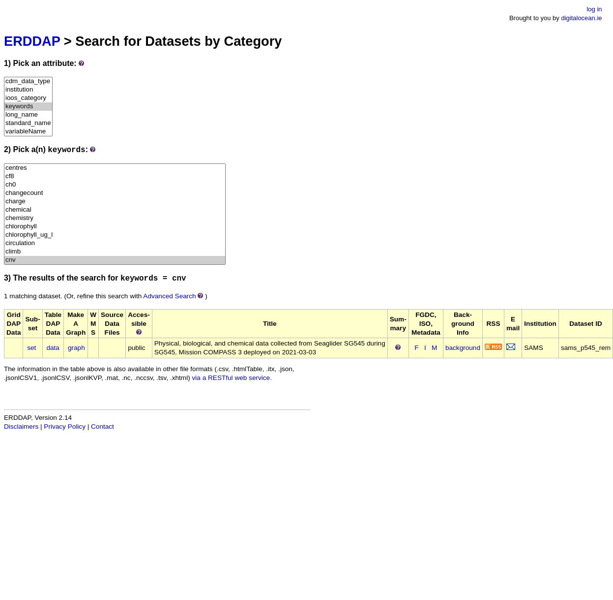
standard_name (28, 123)
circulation (114, 243)
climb (114, 252)
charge (114, 201)
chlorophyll (114, 226)
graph (76, 347)
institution (28, 90)
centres (114, 168)
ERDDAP (32, 41)
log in (594, 9)
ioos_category (28, 98)
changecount (114, 193)
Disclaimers (21, 426)
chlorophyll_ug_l (114, 235)
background (462, 347)
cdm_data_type (28, 81)
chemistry (114, 218)
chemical (114, 210)
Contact (102, 426)
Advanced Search (169, 296)
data (52, 347)
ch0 (114, 185)
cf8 (114, 176)
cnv (114, 260)
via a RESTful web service (231, 377)
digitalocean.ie (581, 18)
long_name (28, 115)
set (31, 347)
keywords (28, 106)
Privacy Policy (65, 426)
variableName (28, 131)
